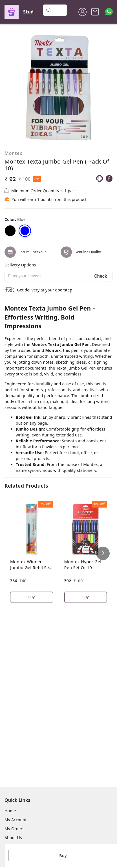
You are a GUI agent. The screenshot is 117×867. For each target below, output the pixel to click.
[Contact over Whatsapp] (109, 11)
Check (100, 276)
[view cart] (95, 12)
